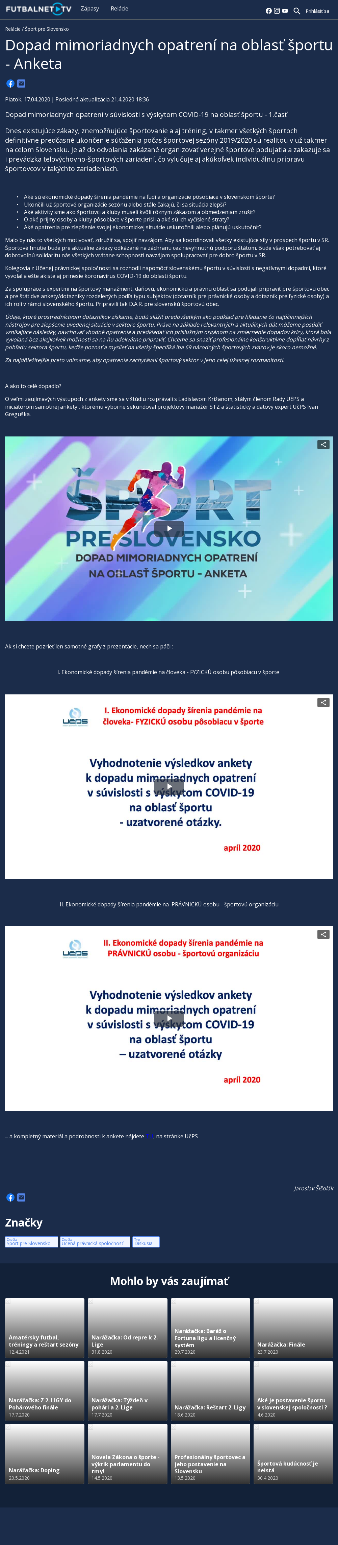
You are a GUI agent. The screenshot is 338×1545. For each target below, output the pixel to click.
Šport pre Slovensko (47, 29)
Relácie (119, 8)
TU (149, 1136)
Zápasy (90, 8)
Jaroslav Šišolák (313, 1188)
